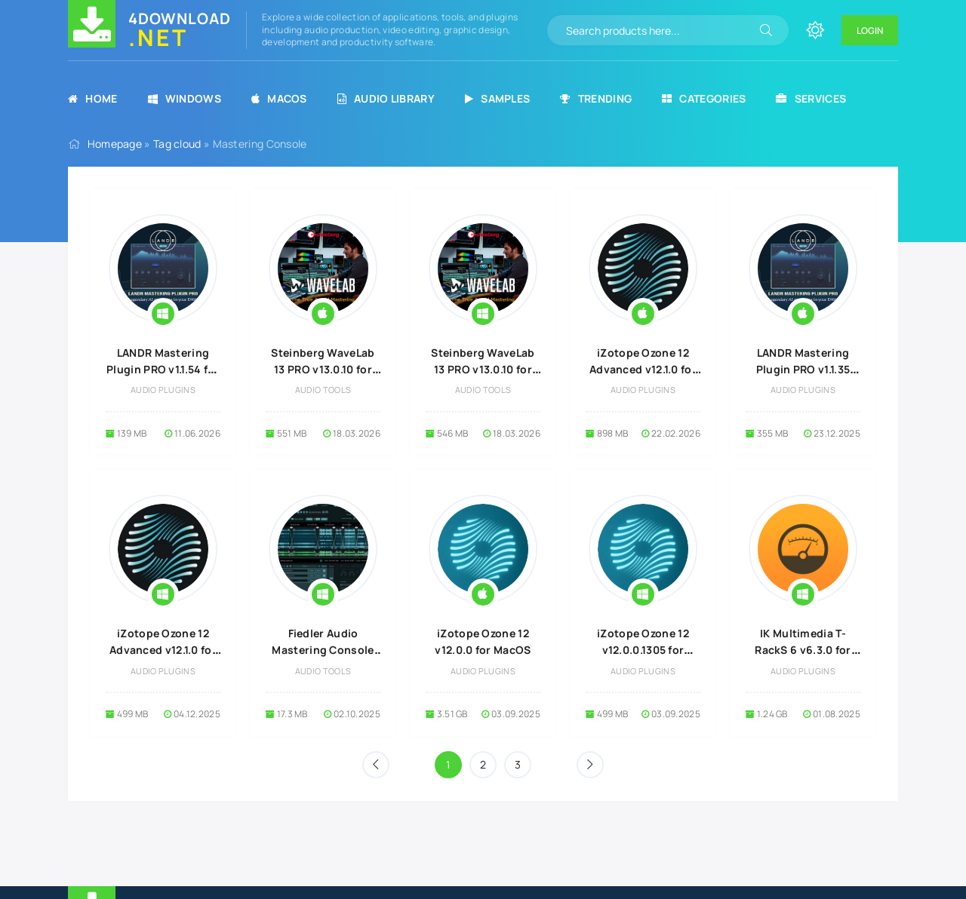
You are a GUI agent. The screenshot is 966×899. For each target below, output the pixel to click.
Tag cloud (177, 144)
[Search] (766, 30)
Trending (596, 98)
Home (93, 98)
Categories (704, 98)
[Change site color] (815, 30)
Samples (497, 98)
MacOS (279, 98)
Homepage (115, 144)
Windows (184, 98)
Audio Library (386, 98)
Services (811, 98)
